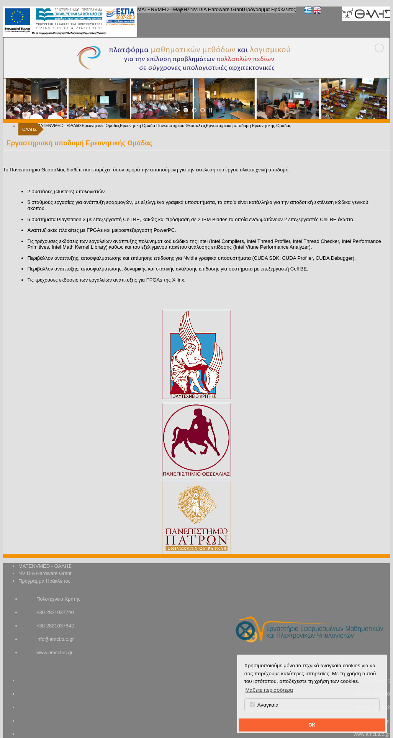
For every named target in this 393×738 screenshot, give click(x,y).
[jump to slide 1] (185, 110)
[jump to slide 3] (202, 110)
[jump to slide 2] (194, 110)
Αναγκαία (264, 705)
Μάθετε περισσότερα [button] (269, 690)
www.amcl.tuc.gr (54, 652)
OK (311, 725)
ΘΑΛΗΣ (29, 129)
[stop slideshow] (210, 110)
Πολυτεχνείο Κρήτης (58, 599)
